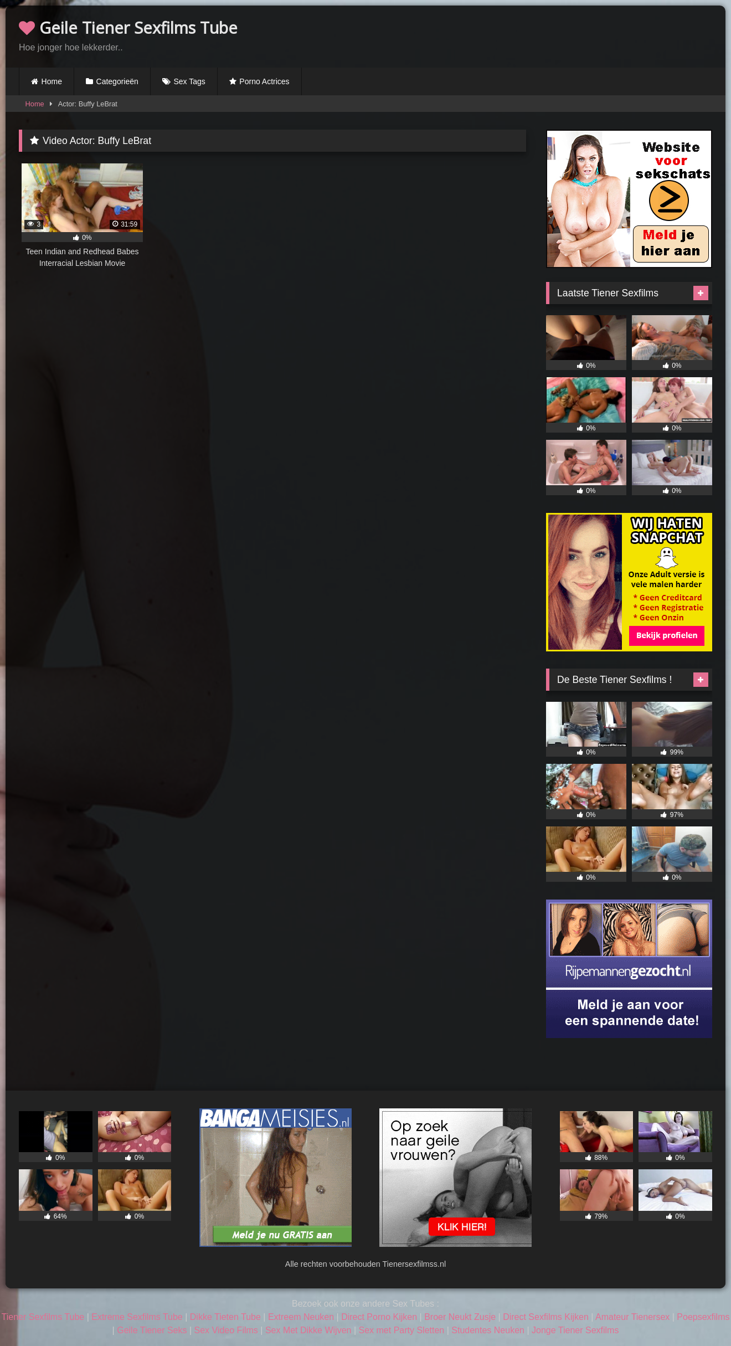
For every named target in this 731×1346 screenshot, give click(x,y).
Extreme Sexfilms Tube (137, 1317)
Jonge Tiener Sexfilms (575, 1330)
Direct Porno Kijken (379, 1317)
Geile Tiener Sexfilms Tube (128, 27)
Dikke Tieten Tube (225, 1317)
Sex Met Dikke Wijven (308, 1330)
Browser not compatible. (582, 35)
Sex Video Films (226, 1330)
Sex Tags (189, 81)
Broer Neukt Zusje (460, 1317)
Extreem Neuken (301, 1317)
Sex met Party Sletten (402, 1330)
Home (52, 81)
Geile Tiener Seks (152, 1330)
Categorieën (117, 81)
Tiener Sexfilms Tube (43, 1317)
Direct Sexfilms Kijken (546, 1317)
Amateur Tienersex (632, 1317)
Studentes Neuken (487, 1330)
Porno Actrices (264, 81)
